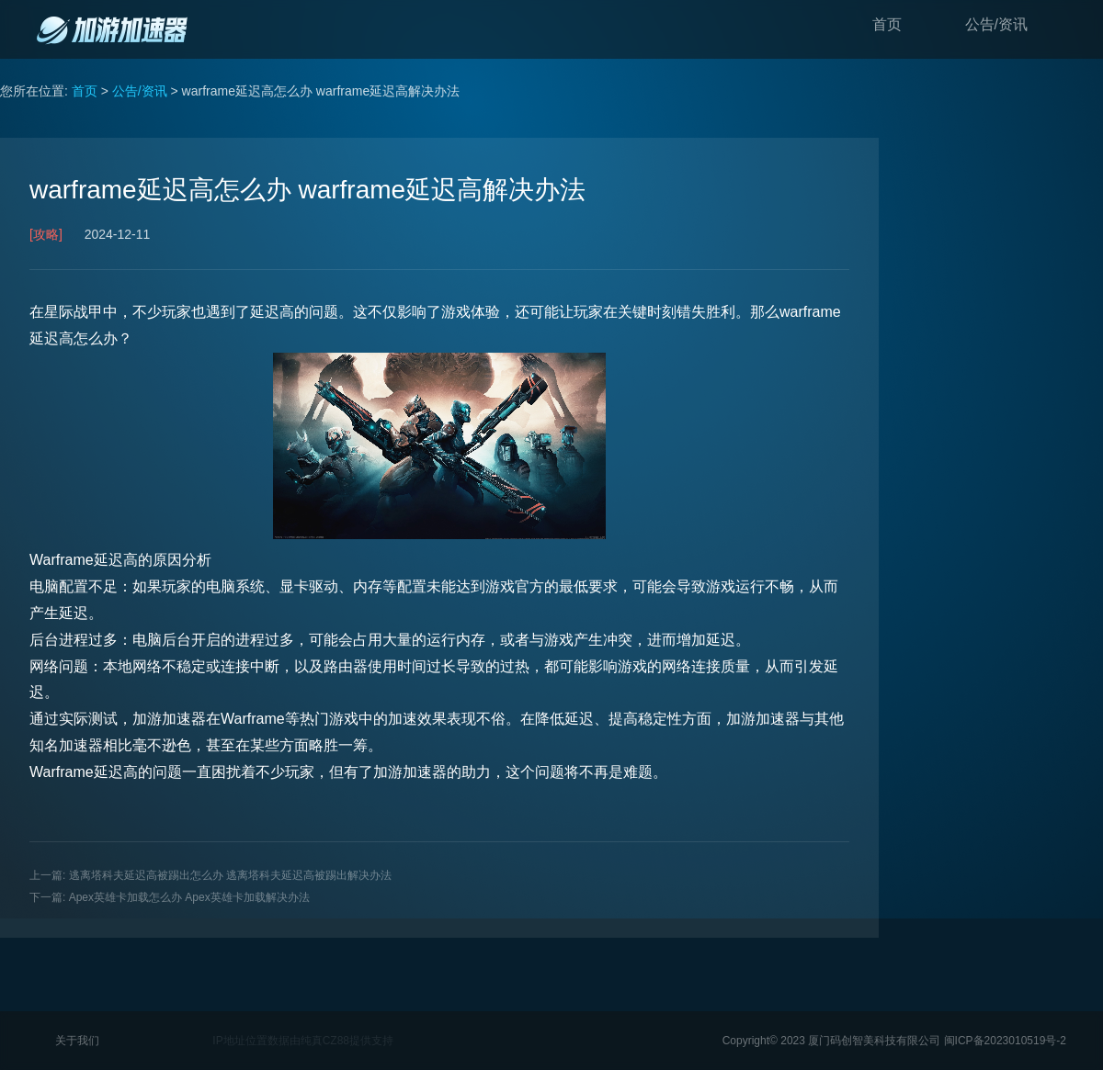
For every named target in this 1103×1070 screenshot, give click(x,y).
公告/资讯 (996, 24)
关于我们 (77, 1040)
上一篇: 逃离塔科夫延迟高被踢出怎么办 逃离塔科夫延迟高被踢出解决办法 (210, 875)
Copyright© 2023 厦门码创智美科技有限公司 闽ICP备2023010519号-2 (894, 1040)
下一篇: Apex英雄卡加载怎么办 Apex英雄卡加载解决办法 (169, 897)
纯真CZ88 (325, 1040)
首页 (887, 24)
